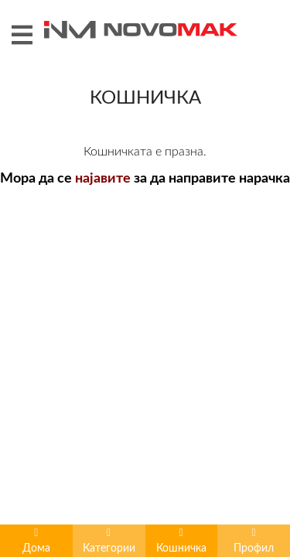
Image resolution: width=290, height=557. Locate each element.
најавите (103, 370)
